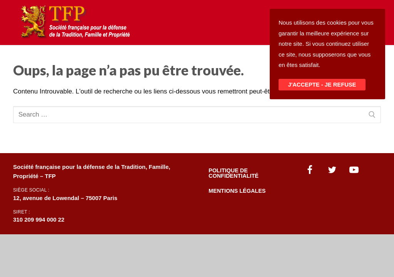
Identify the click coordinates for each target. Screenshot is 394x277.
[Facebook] (310, 169)
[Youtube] (354, 169)
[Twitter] (332, 169)
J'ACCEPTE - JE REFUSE (322, 85)
